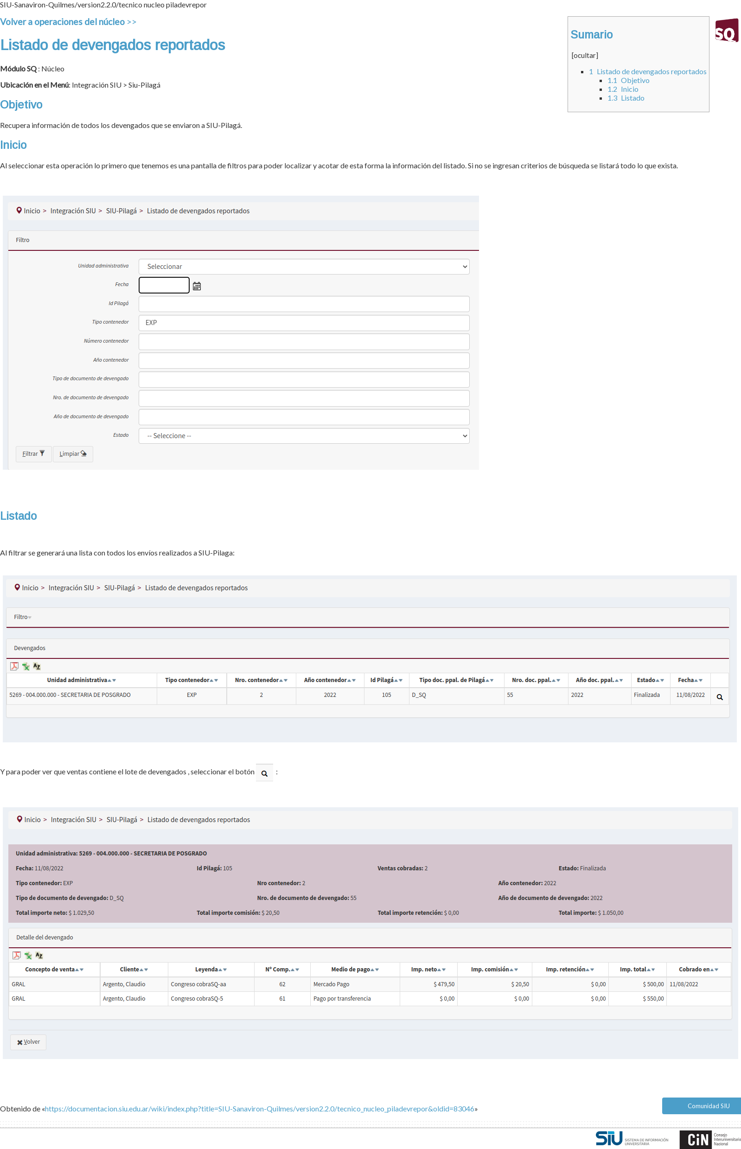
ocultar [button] (585, 55)
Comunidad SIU (709, 1106)
